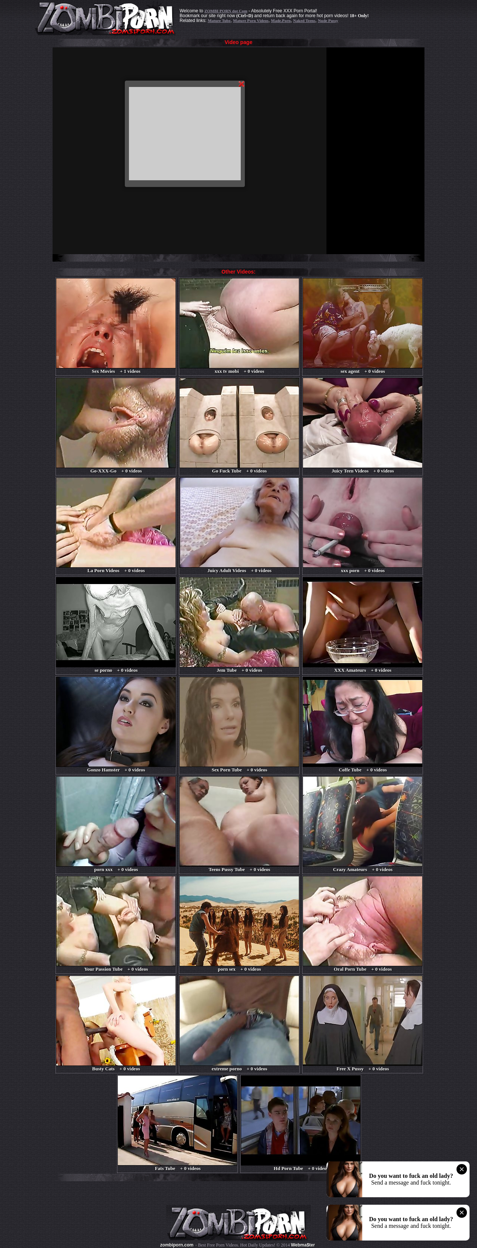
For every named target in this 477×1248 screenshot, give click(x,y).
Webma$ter (303, 1245)
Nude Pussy (328, 20)
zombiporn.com (176, 1245)
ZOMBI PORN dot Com (225, 11)
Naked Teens (304, 20)
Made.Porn (281, 20)
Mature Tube (219, 20)
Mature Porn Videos (250, 20)
